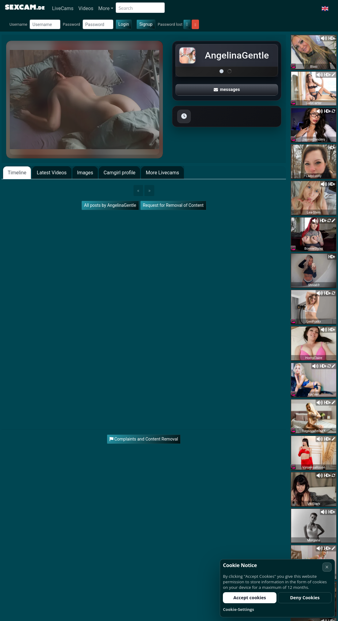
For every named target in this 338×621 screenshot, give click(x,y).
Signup (145, 24)
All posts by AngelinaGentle (110, 205)
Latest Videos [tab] (51, 173)
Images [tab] (85, 173)
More (104, 8)
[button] (325, 8)
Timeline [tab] (17, 173)
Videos (85, 8)
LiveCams (62, 8)
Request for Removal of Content (173, 205)
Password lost (170, 24)
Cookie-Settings (238, 609)
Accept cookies (249, 597)
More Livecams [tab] (162, 173)
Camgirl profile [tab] (119, 173)
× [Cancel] (327, 567)
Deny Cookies (305, 597)
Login (123, 24)
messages (227, 89)
